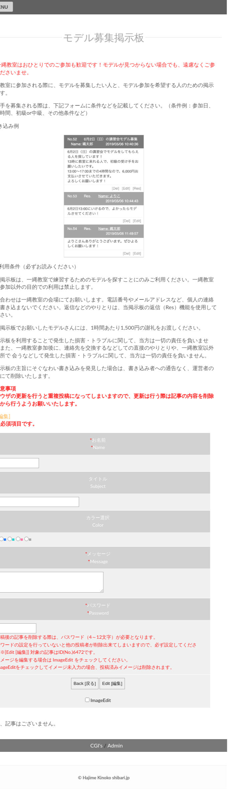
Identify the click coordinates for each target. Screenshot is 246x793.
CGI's (86, 749)
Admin (105, 749)
